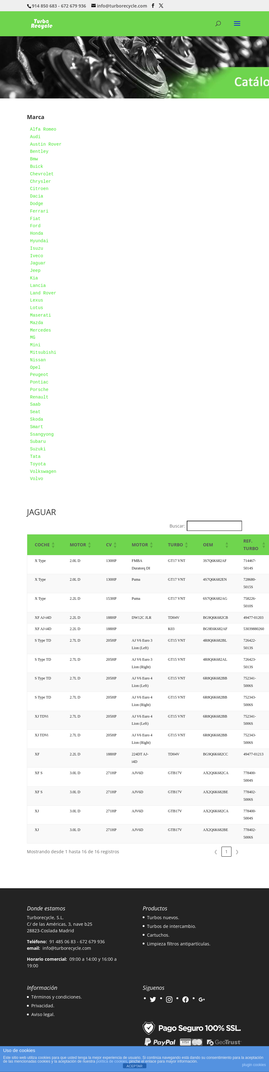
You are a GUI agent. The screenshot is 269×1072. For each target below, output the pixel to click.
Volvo (36, 478)
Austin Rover (46, 144)
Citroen (39, 188)
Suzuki (38, 449)
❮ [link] (216, 851)
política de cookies (111, 1061)
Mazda (36, 322)
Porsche (39, 389)
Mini (35, 345)
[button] (53, 545)
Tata (35, 456)
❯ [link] (237, 851)
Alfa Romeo (43, 129)
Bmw (34, 159)
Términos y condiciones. (56, 997)
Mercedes (40, 330)
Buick (36, 166)
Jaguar (38, 263)
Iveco (36, 255)
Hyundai (39, 240)
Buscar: (177, 526)
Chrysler (40, 181)
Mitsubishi (43, 352)
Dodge (36, 203)
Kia (34, 278)
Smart (36, 426)
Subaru (38, 441)
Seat (35, 411)
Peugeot (39, 374)
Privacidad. (42, 1006)
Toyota (38, 464)
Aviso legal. (43, 1014)
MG (32, 337)
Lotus (36, 307)
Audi (35, 136)
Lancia (38, 285)
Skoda (36, 419)
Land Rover (43, 293)
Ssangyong (42, 434)
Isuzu (36, 248)
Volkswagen (43, 471)
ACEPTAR (134, 1066)
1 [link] (226, 851)
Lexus (36, 300)
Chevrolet (42, 174)
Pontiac (39, 382)
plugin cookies (254, 1065)
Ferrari (39, 211)
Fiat (35, 218)
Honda (36, 233)
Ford (35, 225)
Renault (39, 397)
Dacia (36, 196)
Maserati (40, 315)
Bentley (39, 151)
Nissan (38, 360)
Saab (35, 404)
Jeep (35, 270)
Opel (35, 367)
